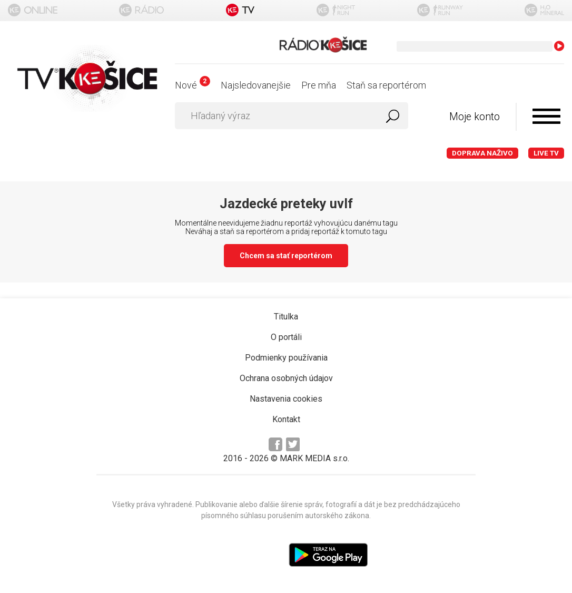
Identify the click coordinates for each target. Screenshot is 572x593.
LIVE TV (546, 153)
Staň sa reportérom (386, 85)
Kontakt (286, 419)
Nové (192, 85)
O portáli (286, 337)
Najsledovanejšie (256, 85)
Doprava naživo (482, 153)
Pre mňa (318, 85)
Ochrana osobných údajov (286, 378)
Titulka (286, 317)
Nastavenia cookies (286, 399)
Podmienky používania (286, 358)
